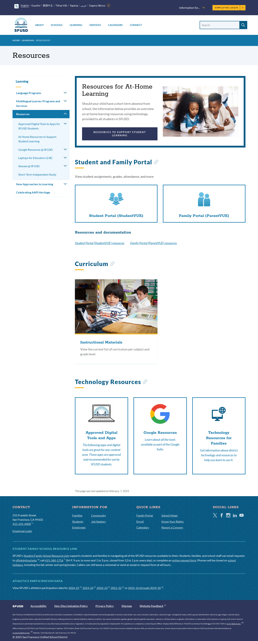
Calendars (115, 24)
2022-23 (103, 588)
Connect (136, 24)
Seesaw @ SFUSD (29, 166)
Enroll (140, 521)
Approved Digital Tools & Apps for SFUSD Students (39, 126)
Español (36, 5)
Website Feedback (153, 606)
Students (77, 521)
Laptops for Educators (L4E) (35, 157)
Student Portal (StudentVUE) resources (99, 243)
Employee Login (229, 7)
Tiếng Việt (61, 5)
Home (16, 40)
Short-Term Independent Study (37, 174)
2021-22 (117, 588)
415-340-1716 (55, 560)
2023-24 (89, 588)
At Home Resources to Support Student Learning (37, 139)
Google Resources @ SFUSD (35, 149)
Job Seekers (98, 521)
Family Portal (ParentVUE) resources (153, 243)
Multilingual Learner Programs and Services (38, 103)
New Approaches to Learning (34, 184)
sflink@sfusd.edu (27, 560)
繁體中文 (48, 5)
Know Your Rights (172, 521)
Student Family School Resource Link (46, 555)
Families (77, 515)
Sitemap (126, 606)
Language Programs (28, 93)
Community (98, 515)
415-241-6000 (23, 523)
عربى (83, 5)
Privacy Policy (104, 606)
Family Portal (144, 515)
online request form (184, 560)
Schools (57, 24)
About (39, 24)
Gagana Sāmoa (97, 5)
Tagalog (74, 5)
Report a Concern (172, 527)
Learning (76, 24)
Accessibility (38, 606)
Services (95, 24)
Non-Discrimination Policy (71, 606)
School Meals (169, 515)
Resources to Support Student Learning (120, 134)
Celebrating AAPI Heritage (33, 192)
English (25, 5)
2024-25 (75, 588)
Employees (79, 527)
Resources (23, 114)
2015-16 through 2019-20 (145, 588)
